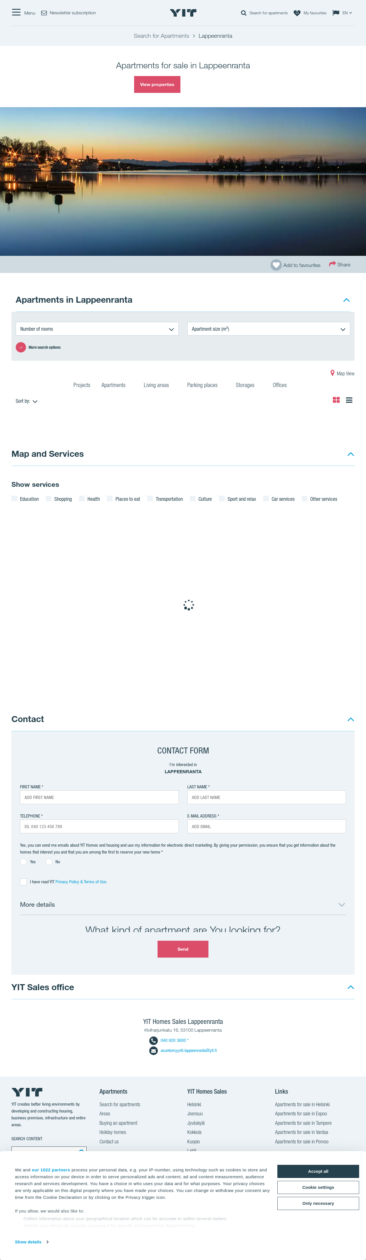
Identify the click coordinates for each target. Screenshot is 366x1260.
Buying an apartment (118, 1123)
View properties (157, 84)
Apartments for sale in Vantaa (301, 1132)
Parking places (206, 386)
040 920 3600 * (169, 1040)
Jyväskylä (196, 1123)
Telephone (30, 816)
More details (37, 904)
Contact (27, 718)
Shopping (63, 499)
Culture (205, 499)
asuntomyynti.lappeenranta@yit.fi (183, 1050)
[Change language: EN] (343, 13)
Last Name (197, 787)
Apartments (117, 386)
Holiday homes (113, 1132)
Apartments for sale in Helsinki (302, 1105)
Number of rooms (36, 329)
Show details (28, 1241)
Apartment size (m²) (210, 329)
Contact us (109, 1142)
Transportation (169, 499)
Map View (343, 374)
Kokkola (194, 1132)
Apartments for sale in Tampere (303, 1123)
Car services (283, 499)
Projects (81, 386)
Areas (105, 1114)
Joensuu (195, 1114)
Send (183, 949)
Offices (283, 386)
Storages (249, 386)
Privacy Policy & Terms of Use (80, 881)
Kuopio (193, 1142)
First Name (30, 787)
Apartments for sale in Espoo (301, 1114)
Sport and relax (242, 499)
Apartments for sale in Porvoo (302, 1142)
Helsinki (194, 1105)
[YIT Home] (183, 13)
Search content (26, 1138)
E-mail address (201, 816)
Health (93, 499)
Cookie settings (318, 1187)
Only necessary (318, 1203)
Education (29, 499)
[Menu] (23, 13)
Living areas (160, 386)
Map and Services (47, 453)
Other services (323, 499)
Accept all (318, 1171)
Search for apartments (120, 1105)
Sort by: (23, 401)
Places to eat (128, 499)
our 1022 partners (51, 1169)
